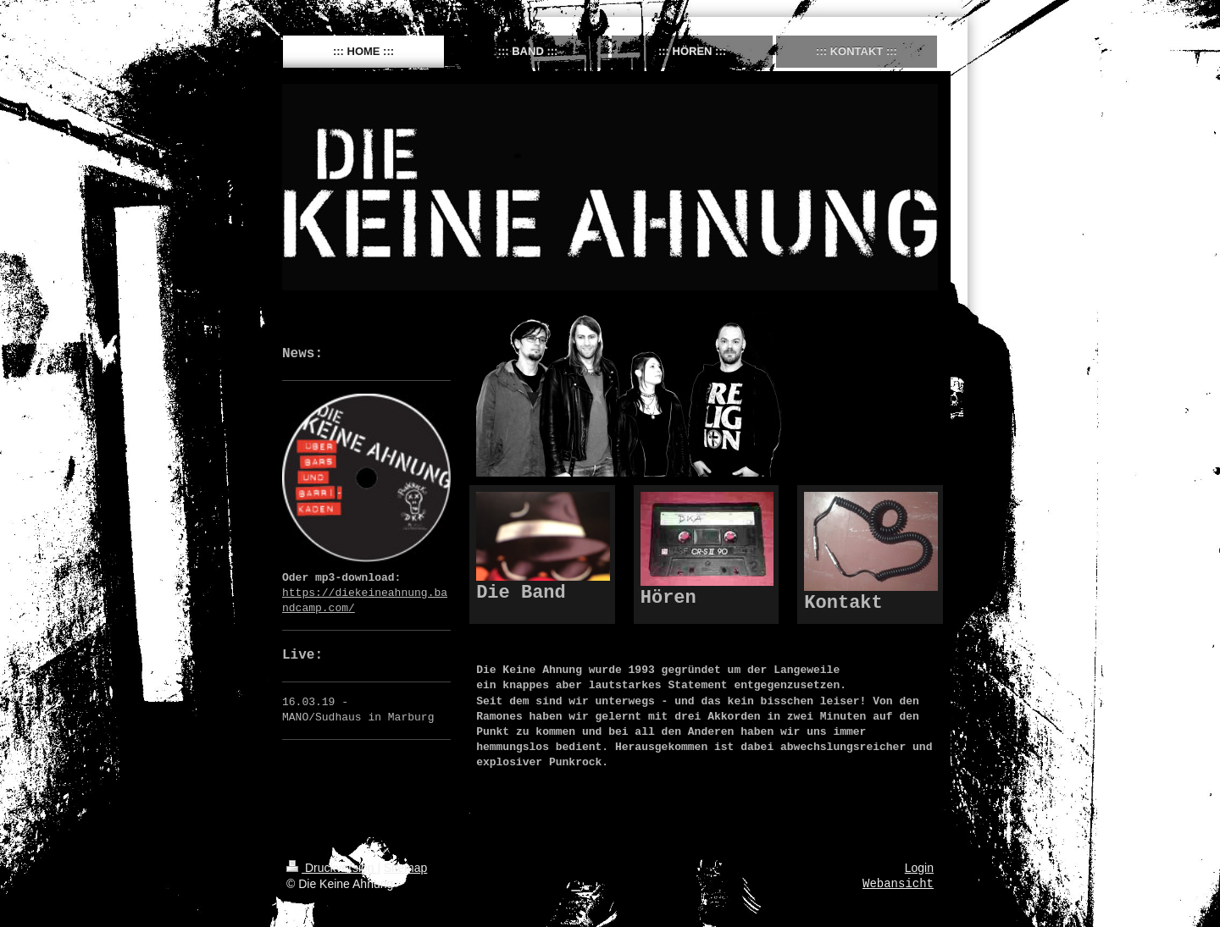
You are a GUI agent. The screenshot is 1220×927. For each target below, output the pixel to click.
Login (919, 868)
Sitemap (405, 868)
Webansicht (898, 884)
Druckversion (331, 868)
